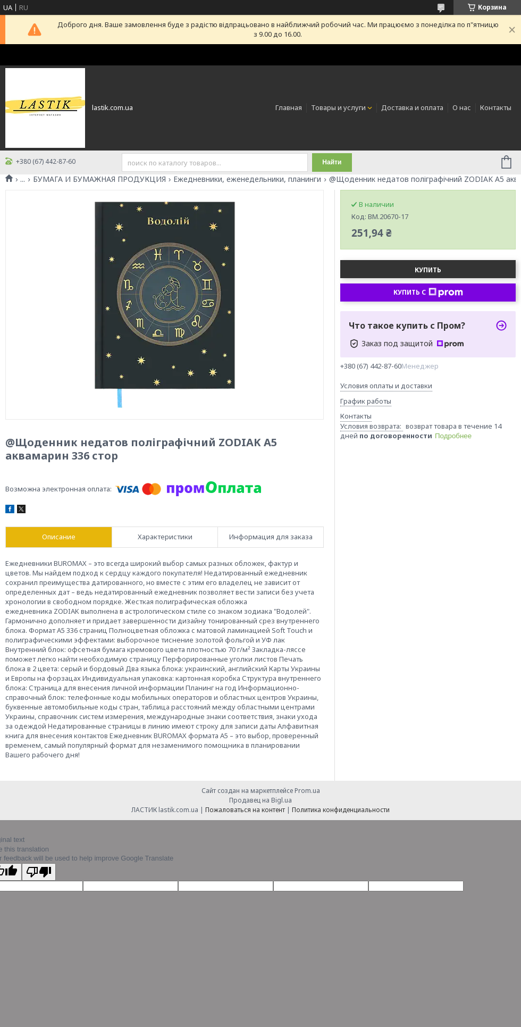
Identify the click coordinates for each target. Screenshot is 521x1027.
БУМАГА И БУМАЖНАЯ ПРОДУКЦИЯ (99, 179)
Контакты (495, 107)
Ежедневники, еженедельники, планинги (247, 179)
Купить (428, 269)
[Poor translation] (39, 872)
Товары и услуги (338, 107)
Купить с (428, 292)
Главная (288, 107)
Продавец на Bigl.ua (260, 800)
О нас (461, 107)
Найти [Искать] (331, 162)
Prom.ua (307, 790)
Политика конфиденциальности (341, 809)
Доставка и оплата (412, 107)
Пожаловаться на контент (245, 809)
